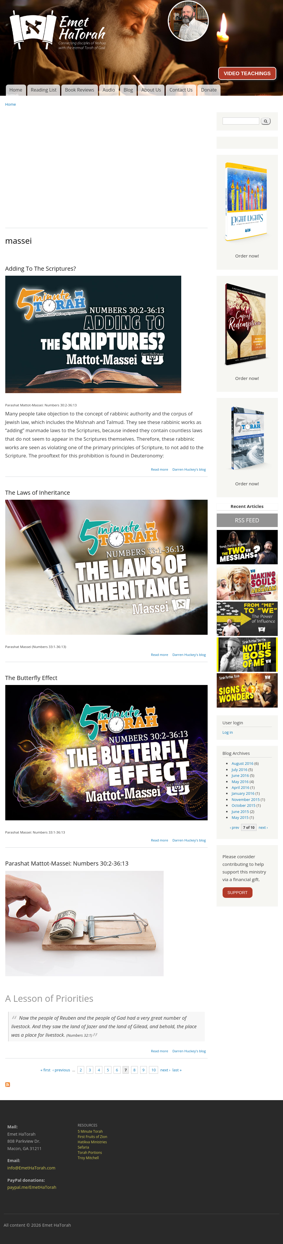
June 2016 (240, 775)
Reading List (44, 90)
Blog (128, 90)
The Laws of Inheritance (37, 492)
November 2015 (246, 799)
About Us (151, 90)
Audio (109, 90)
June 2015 (240, 811)
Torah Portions (90, 1152)
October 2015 (243, 805)
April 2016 (240, 787)
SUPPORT (238, 892)
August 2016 (242, 763)
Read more (159, 469)
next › (165, 1070)
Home (15, 90)
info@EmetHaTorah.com (31, 1168)
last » (177, 1070)
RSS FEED (247, 520)
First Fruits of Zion (92, 1136)
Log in (228, 732)
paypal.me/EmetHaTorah (31, 1187)
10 (153, 1070)
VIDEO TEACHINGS (247, 73)
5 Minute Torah (90, 1131)
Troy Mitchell (88, 1157)
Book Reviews (79, 90)
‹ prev (234, 827)
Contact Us (181, 90)
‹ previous (61, 1070)
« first (45, 1070)
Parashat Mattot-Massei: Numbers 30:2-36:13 (67, 863)
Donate (209, 90)
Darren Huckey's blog (189, 469)
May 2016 (240, 781)
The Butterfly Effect (31, 678)
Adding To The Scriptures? (40, 268)
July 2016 (239, 769)
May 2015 (240, 817)
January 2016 (243, 793)
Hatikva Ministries (92, 1141)
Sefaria (83, 1147)
